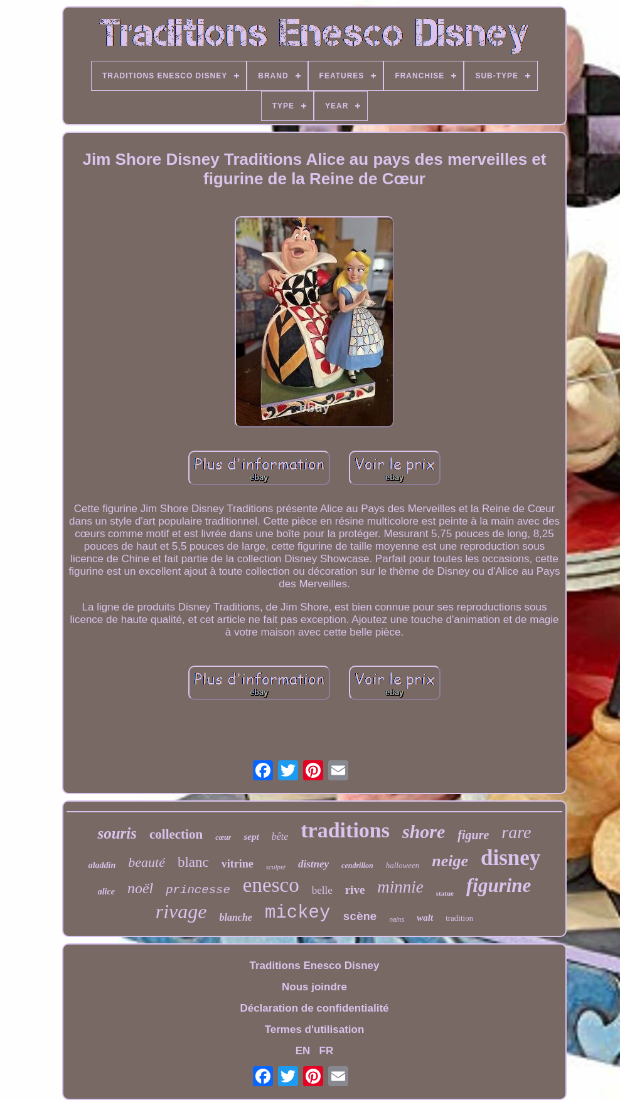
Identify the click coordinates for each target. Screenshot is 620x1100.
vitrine (238, 863)
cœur (223, 837)
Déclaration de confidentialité (314, 1008)
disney (510, 858)
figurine (498, 885)
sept (251, 837)
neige (450, 861)
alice (106, 891)
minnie (400, 886)
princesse (198, 890)
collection (176, 834)
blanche (236, 917)
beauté (146, 862)
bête (280, 836)
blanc (193, 862)
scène (360, 917)
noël (140, 888)
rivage (181, 911)
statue (445, 893)
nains (396, 919)
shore (423, 831)
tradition (459, 918)
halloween (402, 865)
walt (425, 918)
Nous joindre (314, 987)
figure (473, 835)
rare (516, 832)
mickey (297, 913)
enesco (271, 885)
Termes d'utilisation (315, 1029)
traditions (345, 830)
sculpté (276, 867)
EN (303, 1051)
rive (355, 889)
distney (313, 864)
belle (322, 890)
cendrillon (357, 865)
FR (326, 1051)
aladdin (102, 865)
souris (117, 833)
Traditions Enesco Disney (315, 966)
